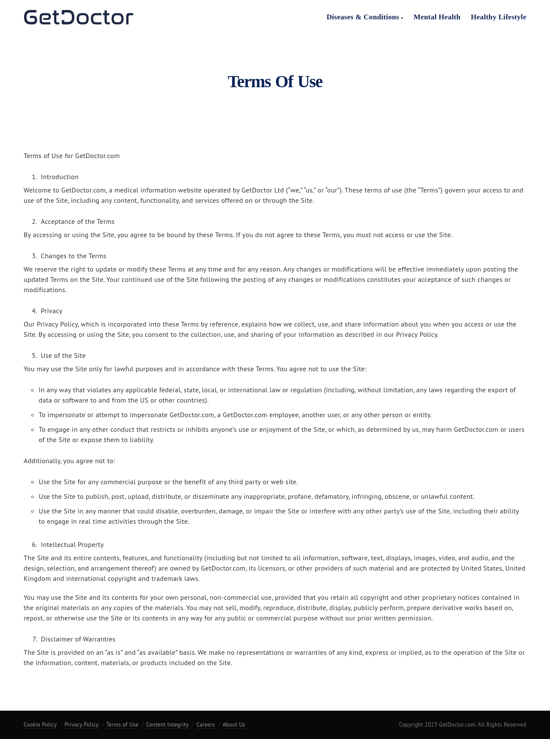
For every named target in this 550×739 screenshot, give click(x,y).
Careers (205, 724)
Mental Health (437, 17)
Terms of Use (122, 724)
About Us (234, 724)
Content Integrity (167, 724)
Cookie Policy (40, 724)
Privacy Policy (81, 724)
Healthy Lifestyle (498, 17)
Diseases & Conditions (365, 17)
